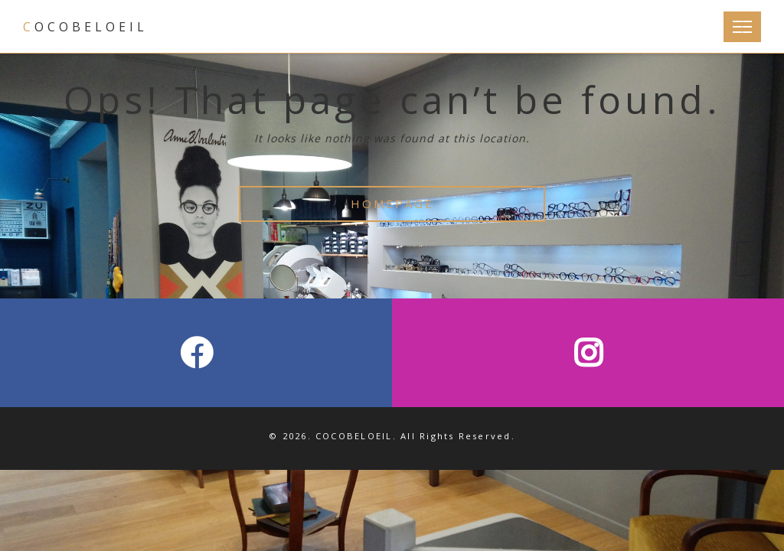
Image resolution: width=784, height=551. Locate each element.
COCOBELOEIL (85, 26)
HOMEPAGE (392, 203)
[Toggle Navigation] (742, 26)
